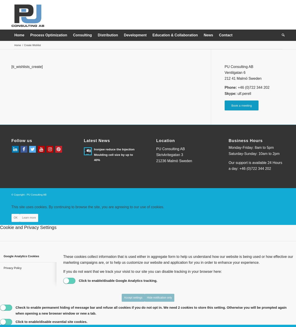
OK (16, 217)
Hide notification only (159, 297)
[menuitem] (19, 35)
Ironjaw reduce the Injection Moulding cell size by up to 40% (114, 154)
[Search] (282, 35)
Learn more (29, 217)
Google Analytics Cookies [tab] (21, 256)
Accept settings (133, 297)
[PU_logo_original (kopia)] (28, 15)
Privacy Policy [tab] (13, 268)
